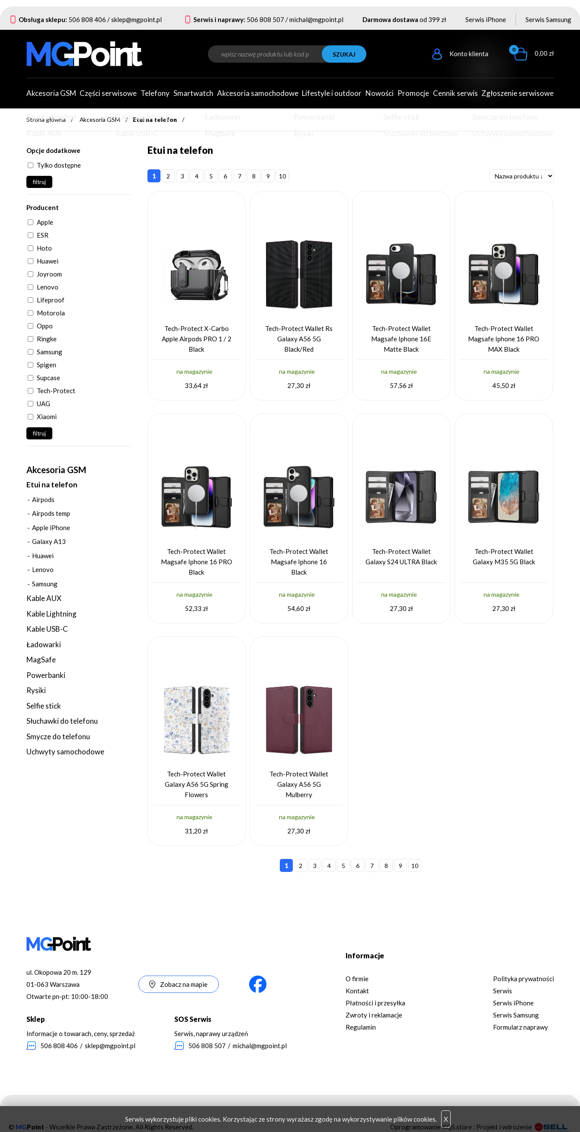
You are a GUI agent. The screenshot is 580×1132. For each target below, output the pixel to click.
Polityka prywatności (523, 979)
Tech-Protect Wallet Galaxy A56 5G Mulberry (298, 784)
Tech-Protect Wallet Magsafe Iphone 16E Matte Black (401, 338)
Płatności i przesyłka (375, 1003)
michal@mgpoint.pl (316, 19)
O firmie (357, 979)
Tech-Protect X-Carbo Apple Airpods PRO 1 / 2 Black (196, 338)
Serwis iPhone (485, 19)
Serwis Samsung (548, 19)
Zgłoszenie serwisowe (517, 93)
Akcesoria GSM (100, 119)
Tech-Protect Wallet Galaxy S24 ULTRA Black (401, 556)
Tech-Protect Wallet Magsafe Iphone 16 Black (298, 561)
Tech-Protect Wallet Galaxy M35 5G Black (504, 556)
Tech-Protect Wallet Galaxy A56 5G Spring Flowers (196, 784)
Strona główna (46, 119)
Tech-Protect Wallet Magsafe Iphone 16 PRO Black (196, 561)
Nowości (379, 93)
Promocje (413, 93)
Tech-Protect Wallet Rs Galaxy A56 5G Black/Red (299, 338)
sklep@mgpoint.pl (136, 19)
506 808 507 (265, 19)
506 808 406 (87, 19)
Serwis (502, 991)
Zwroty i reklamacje (374, 1015)
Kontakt (357, 991)
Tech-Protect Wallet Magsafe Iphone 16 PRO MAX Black (503, 338)
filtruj (39, 181)
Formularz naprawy (520, 1027)
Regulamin (361, 1027)
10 (282, 176)
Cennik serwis (455, 93)
